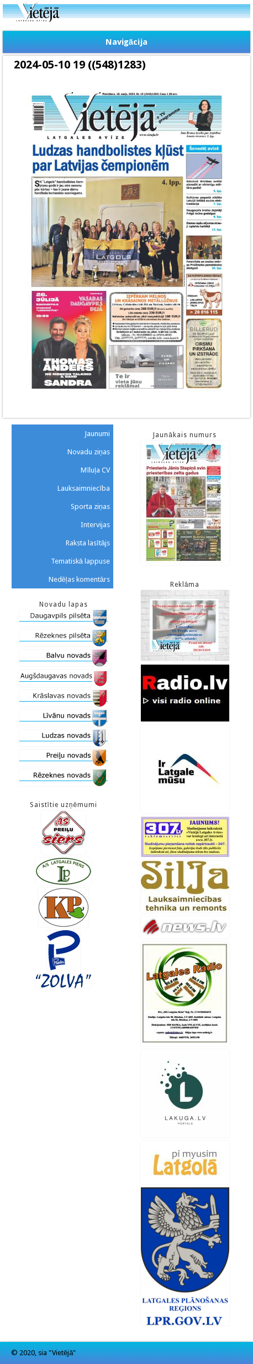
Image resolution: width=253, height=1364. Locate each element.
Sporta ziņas (90, 506)
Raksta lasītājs (88, 543)
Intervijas (95, 525)
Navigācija (126, 42)
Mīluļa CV (95, 470)
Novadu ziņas (88, 452)
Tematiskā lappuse (80, 561)
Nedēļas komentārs (79, 579)
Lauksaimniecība (83, 488)
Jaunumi (97, 433)
